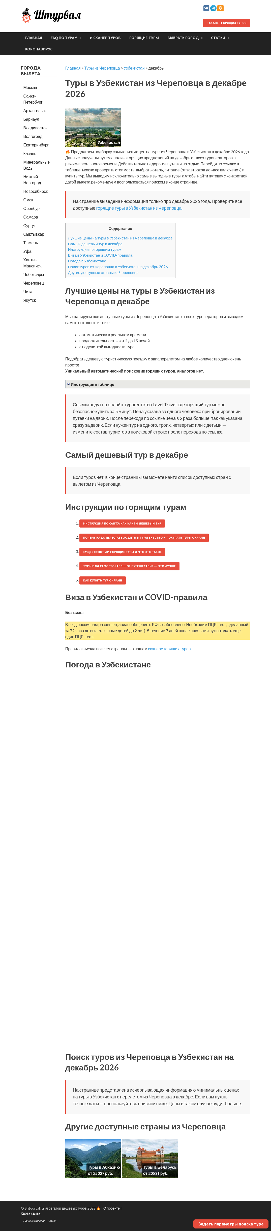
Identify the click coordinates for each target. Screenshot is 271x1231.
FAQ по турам (64, 38)
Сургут (29, 225)
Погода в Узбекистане (87, 261)
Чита (28, 291)
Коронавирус (38, 49)
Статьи (218, 38)
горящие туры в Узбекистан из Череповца (139, 208)
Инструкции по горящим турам (94, 249)
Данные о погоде (34, 1220)
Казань (29, 153)
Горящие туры (144, 38)
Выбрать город (183, 38)
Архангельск (34, 110)
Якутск (29, 300)
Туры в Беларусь (159, 1167)
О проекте (111, 1208)
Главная (33, 38)
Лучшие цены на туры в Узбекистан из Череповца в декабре (120, 238)
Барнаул (31, 119)
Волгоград (33, 136)
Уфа (27, 251)
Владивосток (35, 127)
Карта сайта (30, 1213)
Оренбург (32, 208)
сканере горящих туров (169, 648)
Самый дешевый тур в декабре (95, 243)
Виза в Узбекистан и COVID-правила (100, 255)
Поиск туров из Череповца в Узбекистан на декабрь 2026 (118, 266)
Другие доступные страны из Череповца (103, 272)
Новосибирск (35, 191)
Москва (30, 87)
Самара (30, 216)
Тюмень (30, 242)
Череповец (33, 283)
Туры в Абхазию (104, 1167)
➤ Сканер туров (105, 38)
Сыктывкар (33, 234)
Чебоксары (33, 274)
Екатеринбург (36, 144)
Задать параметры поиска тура (230, 1224)
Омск (28, 199)
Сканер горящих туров (226, 22)
